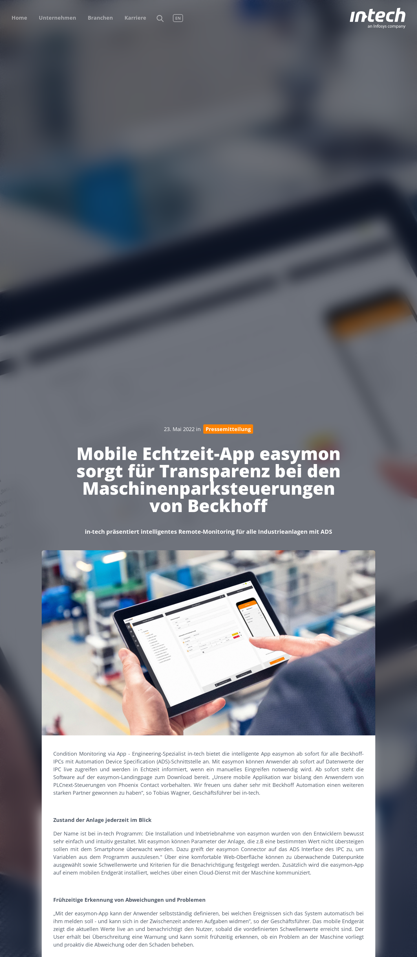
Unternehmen (57, 17)
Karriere (135, 17)
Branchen (100, 17)
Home (19, 17)
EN (178, 18)
